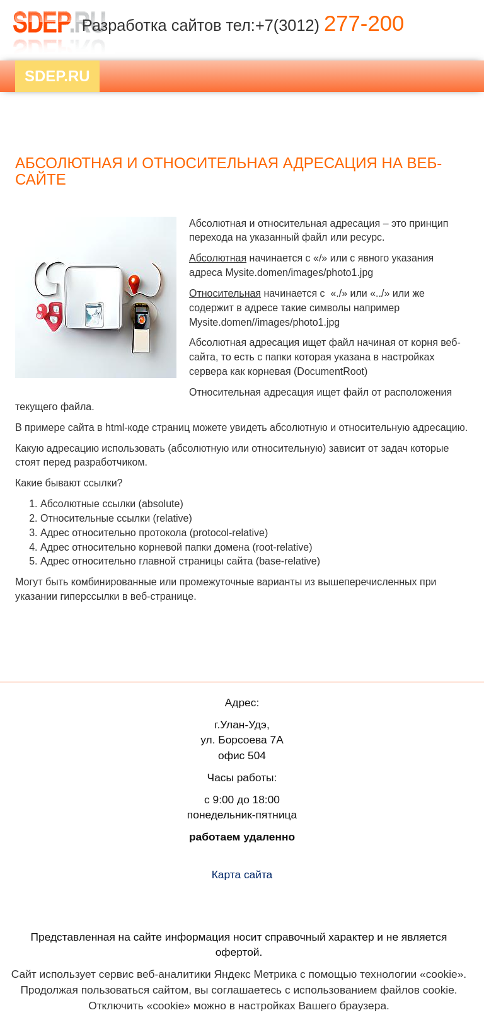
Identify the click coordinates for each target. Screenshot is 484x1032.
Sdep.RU (57, 75)
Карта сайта (242, 874)
